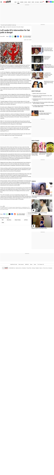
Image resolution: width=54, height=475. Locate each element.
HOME (15, 2)
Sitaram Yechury (18, 219)
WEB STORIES (35, 140)
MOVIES (25, 2)
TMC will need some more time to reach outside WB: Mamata (48, 49)
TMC (2, 219)
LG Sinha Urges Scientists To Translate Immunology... (45, 114)
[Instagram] (49, 2)
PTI (4, 36)
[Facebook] (51, 2)
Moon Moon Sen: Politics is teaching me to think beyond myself (49, 66)
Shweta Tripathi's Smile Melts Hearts (39, 228)
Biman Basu (9, 219)
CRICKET (29, 2)
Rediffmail (27, 264)
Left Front (26, 219)
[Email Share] (10, 36)
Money (31, 264)
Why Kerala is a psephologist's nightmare (47, 58)
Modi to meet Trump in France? (39, 93)
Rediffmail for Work (13, 264)
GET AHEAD (37, 2)
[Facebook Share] (18, 36)
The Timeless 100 (40, 264)
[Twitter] (47, 2)
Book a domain (21, 264)
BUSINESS (21, 2)
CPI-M (3, 222)
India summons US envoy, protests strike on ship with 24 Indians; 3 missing (43, 103)
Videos (35, 264)
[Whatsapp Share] (12, 36)
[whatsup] (53, 2)
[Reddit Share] (20, 36)
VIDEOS (34, 181)
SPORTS (33, 2)
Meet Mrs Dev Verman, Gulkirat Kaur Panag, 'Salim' (49, 82)
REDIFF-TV (41, 2)
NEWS (18, 2)
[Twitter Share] (15, 36)
